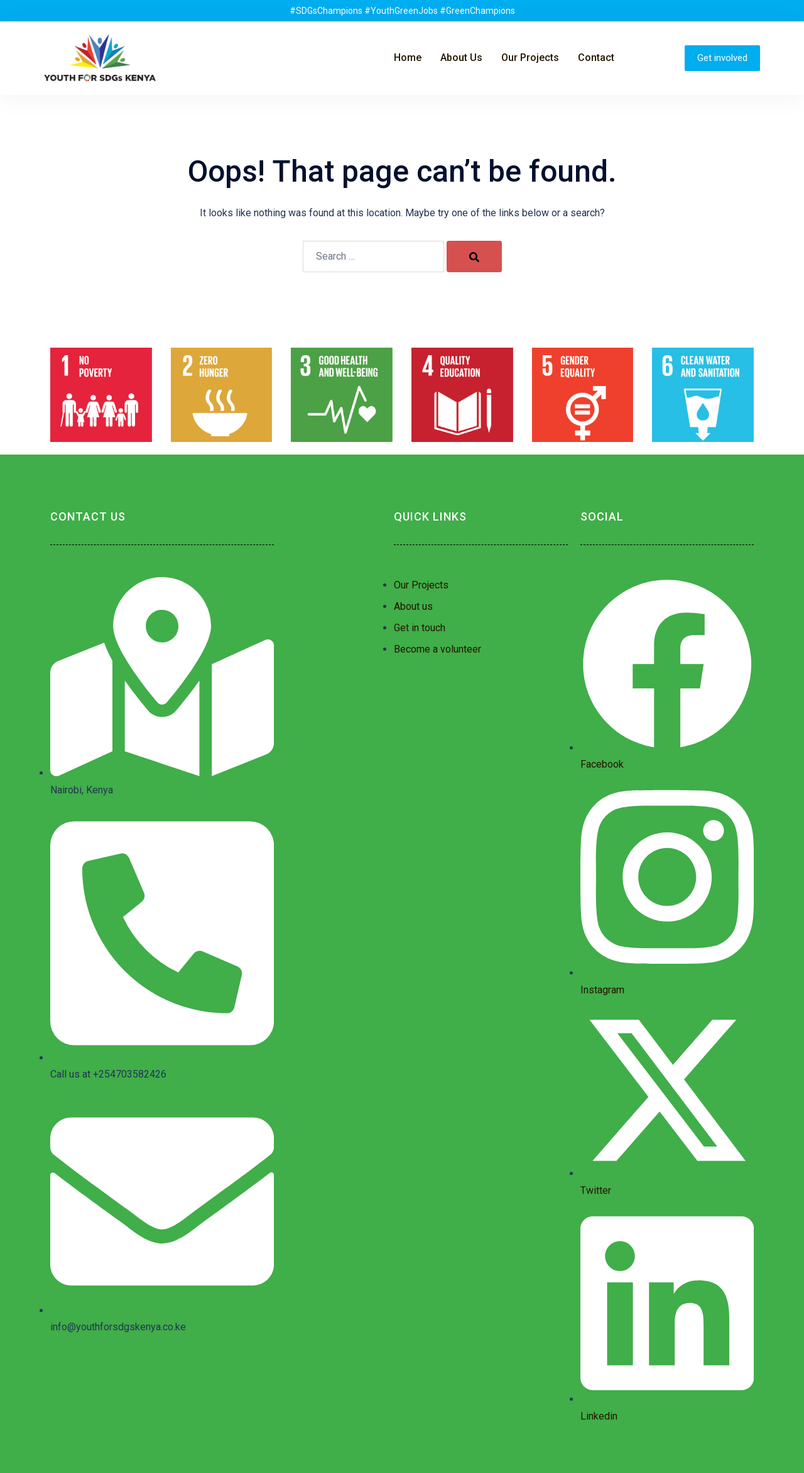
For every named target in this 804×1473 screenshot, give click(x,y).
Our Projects (530, 57)
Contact (596, 57)
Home (407, 57)
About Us (461, 57)
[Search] (474, 256)
